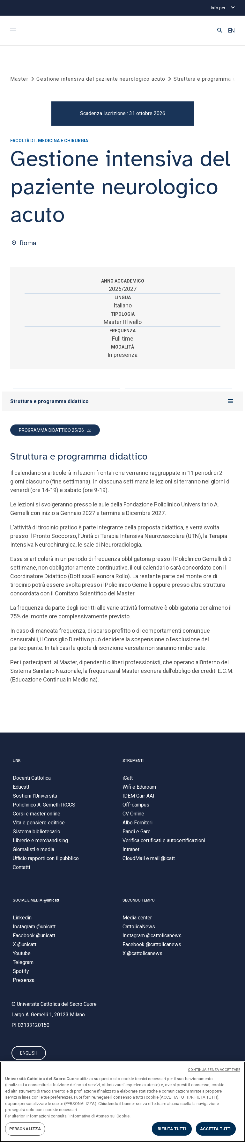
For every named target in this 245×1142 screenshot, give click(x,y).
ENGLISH (28, 1054)
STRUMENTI (133, 762)
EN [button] (231, 30)
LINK (16, 762)
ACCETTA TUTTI (216, 1128)
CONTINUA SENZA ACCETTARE (214, 1070)
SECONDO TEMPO (138, 901)
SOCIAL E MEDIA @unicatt (36, 901)
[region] (122, 1101)
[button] (219, 30)
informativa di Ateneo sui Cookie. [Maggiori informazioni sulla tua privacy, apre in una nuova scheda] (100, 1116)
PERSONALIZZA (25, 1128)
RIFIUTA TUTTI (172, 1128)
